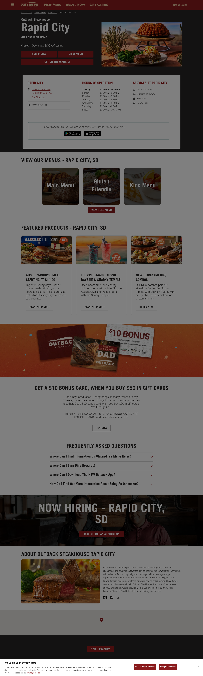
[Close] (198, 667)
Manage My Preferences (145, 667)
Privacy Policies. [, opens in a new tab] (33, 673)
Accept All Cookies (168, 667)
